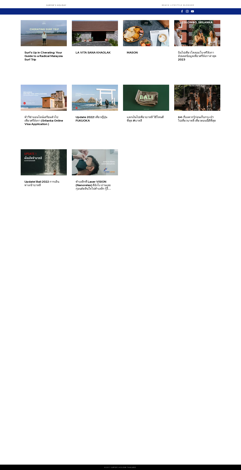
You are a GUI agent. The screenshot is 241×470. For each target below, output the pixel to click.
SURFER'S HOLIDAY (56, 5)
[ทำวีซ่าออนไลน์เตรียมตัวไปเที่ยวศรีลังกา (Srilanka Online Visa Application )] (44, 98)
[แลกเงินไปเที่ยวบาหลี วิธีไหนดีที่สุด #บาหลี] (146, 98)
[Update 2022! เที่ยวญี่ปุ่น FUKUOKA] (95, 98)
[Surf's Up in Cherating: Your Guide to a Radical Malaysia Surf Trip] (44, 33)
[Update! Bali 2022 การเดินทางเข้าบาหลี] (44, 162)
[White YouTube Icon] (192, 11)
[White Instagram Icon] (187, 11)
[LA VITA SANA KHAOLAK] (95, 33)
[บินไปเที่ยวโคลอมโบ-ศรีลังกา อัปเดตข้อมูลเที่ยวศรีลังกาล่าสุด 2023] (197, 33)
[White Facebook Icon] (182, 11)
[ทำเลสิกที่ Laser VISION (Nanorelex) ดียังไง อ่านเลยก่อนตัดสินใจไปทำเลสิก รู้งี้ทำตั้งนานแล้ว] (95, 162)
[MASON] (146, 33)
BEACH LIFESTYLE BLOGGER (178, 5)
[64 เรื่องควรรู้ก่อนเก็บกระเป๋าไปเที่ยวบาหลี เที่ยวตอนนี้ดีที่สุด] (197, 98)
